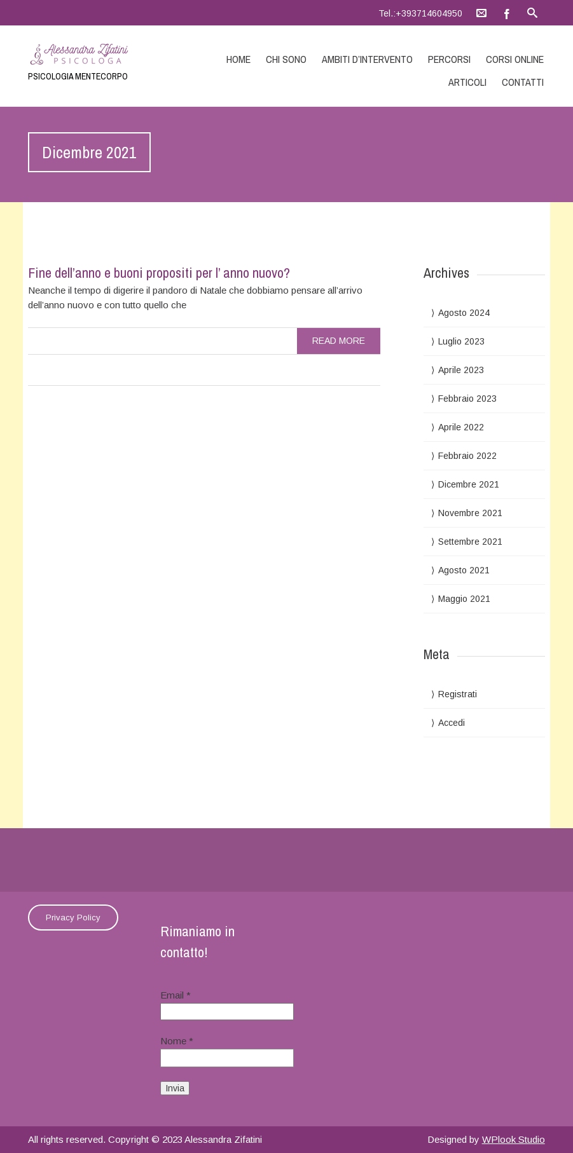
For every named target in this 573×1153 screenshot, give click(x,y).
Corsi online (515, 59)
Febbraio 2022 (467, 456)
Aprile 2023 (461, 370)
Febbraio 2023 (467, 398)
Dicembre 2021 (468, 484)
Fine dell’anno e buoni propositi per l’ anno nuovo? (159, 272)
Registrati (457, 694)
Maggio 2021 (464, 599)
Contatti (523, 82)
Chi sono (286, 59)
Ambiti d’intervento (367, 59)
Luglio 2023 (461, 341)
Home (238, 59)
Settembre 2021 (470, 541)
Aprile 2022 (461, 427)
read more (338, 341)
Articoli (467, 82)
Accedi (451, 723)
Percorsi (449, 59)
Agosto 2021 (464, 570)
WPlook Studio (513, 1139)
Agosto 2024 (464, 313)
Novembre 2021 (470, 513)
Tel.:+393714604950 (420, 13)
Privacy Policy (73, 917)
